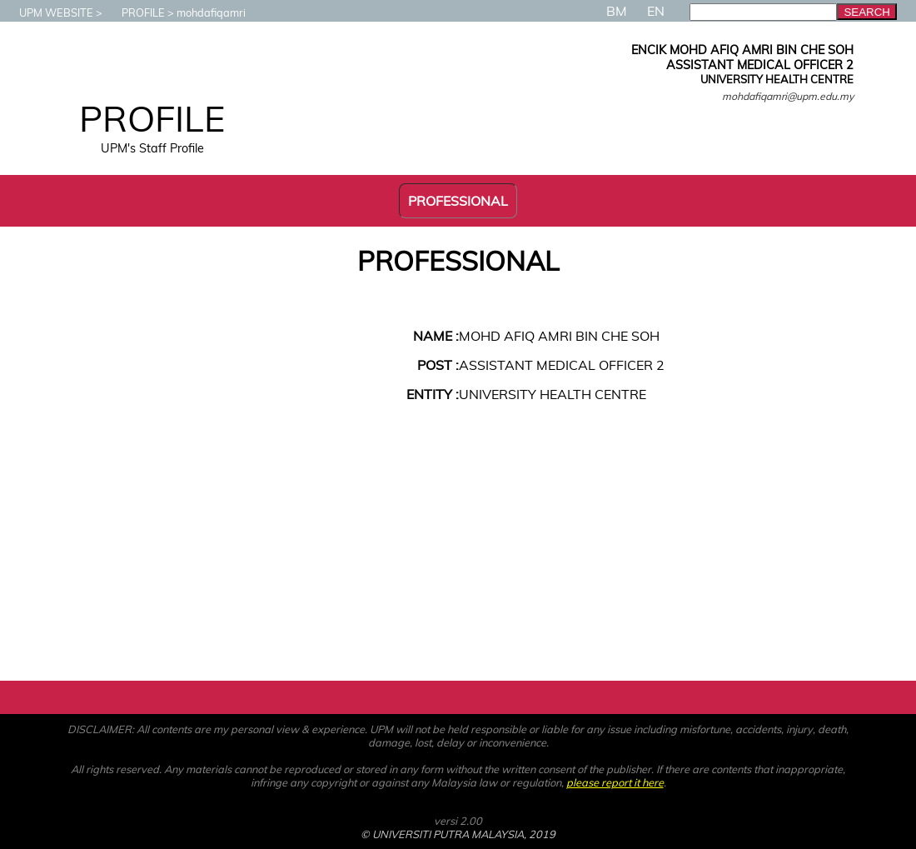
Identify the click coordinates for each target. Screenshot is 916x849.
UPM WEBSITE (47, 12)
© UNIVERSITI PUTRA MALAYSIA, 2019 (458, 834)
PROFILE (135, 12)
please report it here (615, 782)
